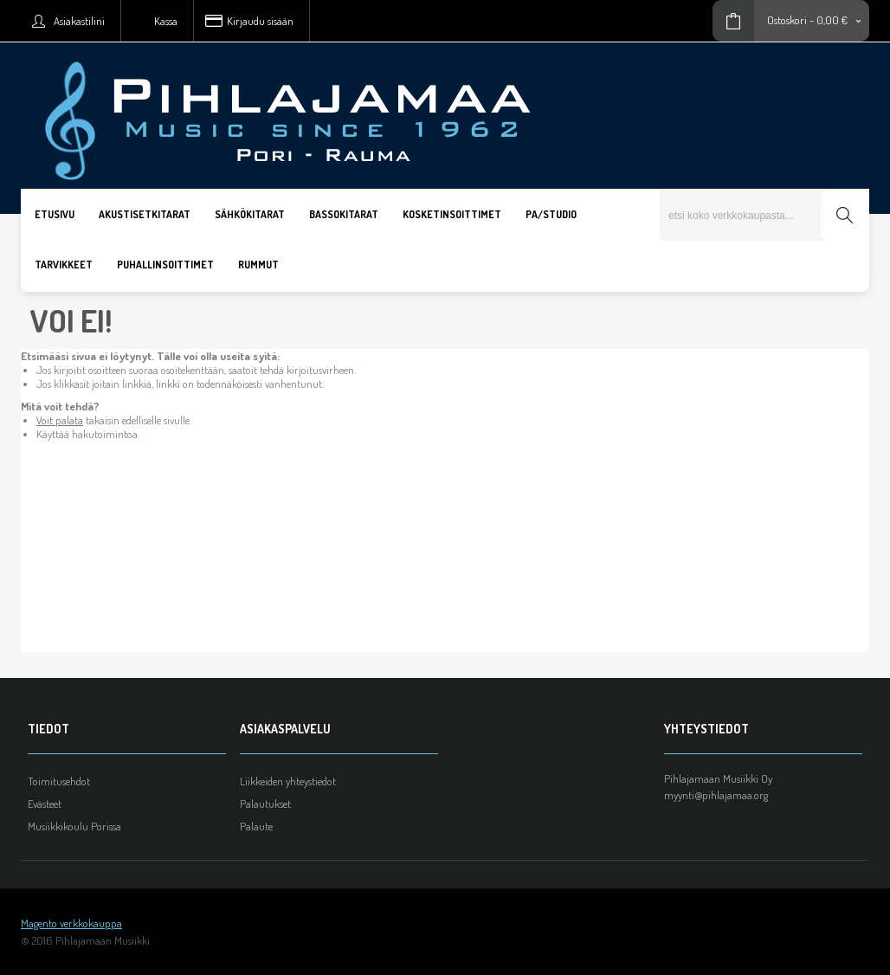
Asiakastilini (79, 21)
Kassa (165, 21)
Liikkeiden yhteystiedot (288, 781)
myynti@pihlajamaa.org (716, 795)
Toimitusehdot (59, 781)
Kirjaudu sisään (260, 21)
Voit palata (59, 420)
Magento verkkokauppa (71, 923)
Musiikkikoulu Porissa (74, 826)
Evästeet (44, 803)
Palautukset (265, 803)
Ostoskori (787, 20)
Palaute (256, 826)
